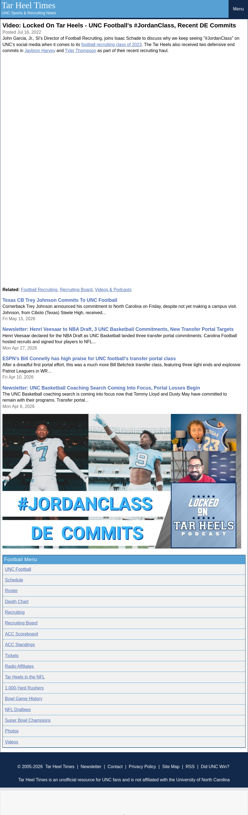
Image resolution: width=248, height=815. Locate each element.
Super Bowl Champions (28, 720)
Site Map (170, 766)
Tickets (12, 655)
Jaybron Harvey (40, 50)
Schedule (14, 580)
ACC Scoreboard (21, 634)
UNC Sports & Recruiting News (29, 13)
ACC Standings (20, 644)
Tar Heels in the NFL (25, 677)
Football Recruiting (39, 289)
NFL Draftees (18, 709)
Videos (11, 742)
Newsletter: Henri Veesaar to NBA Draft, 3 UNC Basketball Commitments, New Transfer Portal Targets (118, 329)
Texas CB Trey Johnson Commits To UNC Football (59, 300)
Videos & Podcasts (113, 289)
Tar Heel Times (29, 5)
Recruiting (15, 612)
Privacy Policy (142, 766)
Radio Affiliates (19, 666)
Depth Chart (16, 601)
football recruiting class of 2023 (111, 44)
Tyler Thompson (80, 50)
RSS (190, 766)
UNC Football (18, 569)
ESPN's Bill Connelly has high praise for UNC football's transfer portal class (89, 358)
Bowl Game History (23, 698)
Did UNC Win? (215, 766)
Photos (12, 731)
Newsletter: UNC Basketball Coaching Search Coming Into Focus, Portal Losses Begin (101, 388)
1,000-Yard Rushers (24, 688)
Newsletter (91, 766)
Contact (114, 766)
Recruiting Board (76, 289)
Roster (11, 590)
